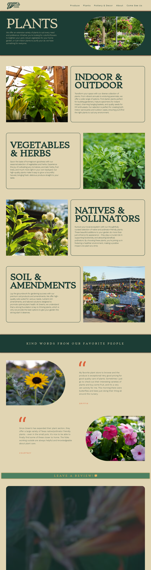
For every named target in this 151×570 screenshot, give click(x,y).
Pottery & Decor (103, 5)
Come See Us (134, 5)
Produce (75, 5)
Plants (87, 5)
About (119, 5)
